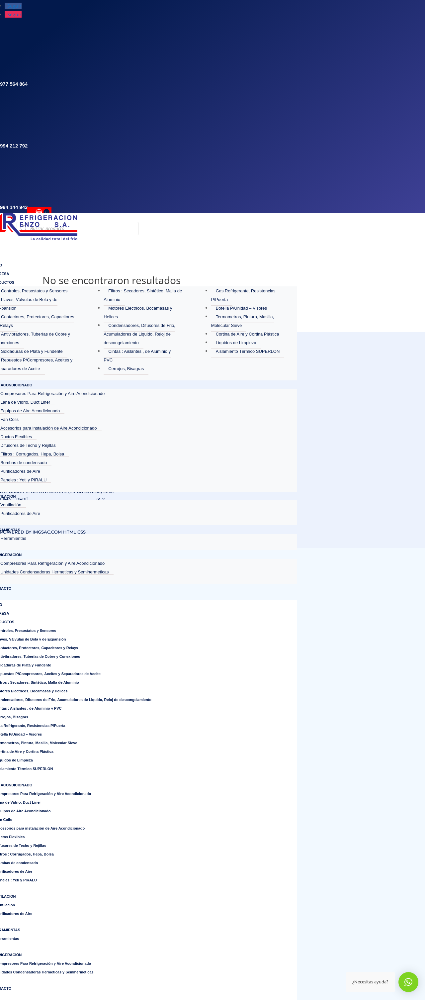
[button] (408, 982)
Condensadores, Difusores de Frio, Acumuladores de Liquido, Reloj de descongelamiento (139, 334)
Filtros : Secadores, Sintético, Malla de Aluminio (143, 295)
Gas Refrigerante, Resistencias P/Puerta (243, 295)
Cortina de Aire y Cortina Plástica (247, 334)
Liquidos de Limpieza (236, 342)
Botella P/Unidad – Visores (241, 308)
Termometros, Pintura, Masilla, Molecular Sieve (242, 321)
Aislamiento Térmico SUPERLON (248, 351)
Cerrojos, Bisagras (126, 368)
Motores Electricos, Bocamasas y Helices (138, 312)
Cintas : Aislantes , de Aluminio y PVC (137, 355)
